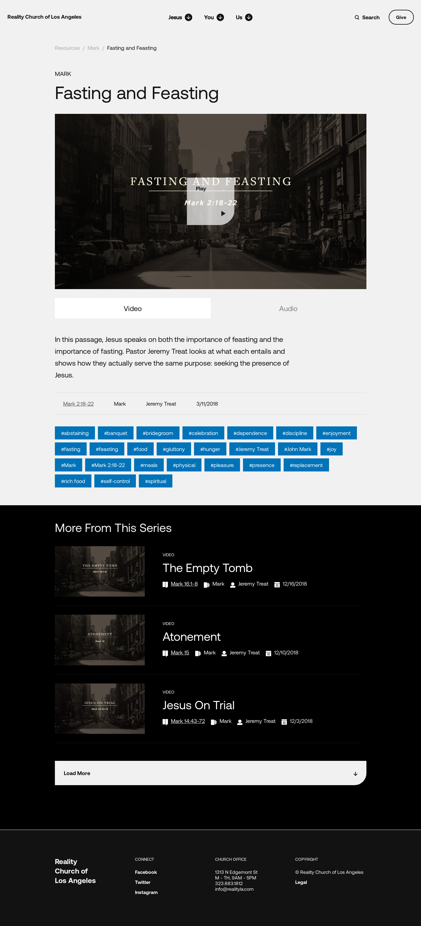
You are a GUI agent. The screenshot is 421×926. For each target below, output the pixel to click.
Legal (301, 882)
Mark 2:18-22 (78, 403)
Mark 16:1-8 (184, 583)
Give (401, 17)
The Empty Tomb (208, 567)
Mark (93, 47)
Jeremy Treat (253, 583)
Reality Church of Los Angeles (44, 16)
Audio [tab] (288, 308)
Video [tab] (133, 308)
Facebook (146, 872)
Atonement (192, 636)
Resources (67, 47)
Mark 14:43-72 (188, 721)
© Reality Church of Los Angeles (329, 872)
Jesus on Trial (199, 704)
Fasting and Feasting (132, 47)
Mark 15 (180, 652)
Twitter (142, 882)
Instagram (146, 892)
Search (371, 17)
